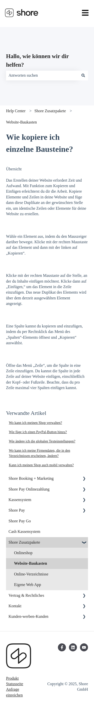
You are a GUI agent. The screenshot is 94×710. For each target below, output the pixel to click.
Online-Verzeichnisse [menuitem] (31, 574)
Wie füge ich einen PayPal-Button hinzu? (38, 432)
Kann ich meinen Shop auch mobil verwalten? (41, 465)
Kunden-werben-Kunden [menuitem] (28, 616)
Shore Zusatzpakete (50, 111)
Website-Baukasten (21, 122)
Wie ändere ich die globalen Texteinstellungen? (42, 441)
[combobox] (42, 75)
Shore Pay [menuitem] (17, 510)
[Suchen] (83, 75)
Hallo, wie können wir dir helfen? (37, 60)
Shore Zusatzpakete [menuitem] (24, 542)
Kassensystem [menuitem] (20, 500)
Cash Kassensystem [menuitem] (24, 531)
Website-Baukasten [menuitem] (30, 563)
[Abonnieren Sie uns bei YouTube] (84, 647)
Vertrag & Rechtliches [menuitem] (26, 595)
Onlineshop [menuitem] (23, 553)
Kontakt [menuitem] (15, 606)
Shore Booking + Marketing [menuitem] (31, 478)
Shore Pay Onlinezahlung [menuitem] (29, 489)
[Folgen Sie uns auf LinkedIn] (73, 647)
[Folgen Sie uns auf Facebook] (62, 647)
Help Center (16, 111)
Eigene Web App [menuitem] (27, 584)
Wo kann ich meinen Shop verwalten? (35, 423)
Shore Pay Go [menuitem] (20, 521)
